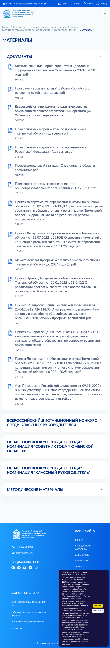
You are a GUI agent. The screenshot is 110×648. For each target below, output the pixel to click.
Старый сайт (17, 628)
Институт (79, 540)
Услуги (78, 566)
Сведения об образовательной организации (24, 3)
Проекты (71, 27)
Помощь (102, 3)
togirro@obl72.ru (22, 552)
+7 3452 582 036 (22, 547)
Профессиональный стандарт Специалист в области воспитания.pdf (57, 169)
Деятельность (19, 27)
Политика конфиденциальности (27, 621)
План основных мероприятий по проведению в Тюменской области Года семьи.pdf (52, 132)
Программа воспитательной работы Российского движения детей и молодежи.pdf (54, 91)
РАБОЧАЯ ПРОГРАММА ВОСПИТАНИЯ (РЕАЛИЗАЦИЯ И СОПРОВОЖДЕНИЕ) (39, 30)
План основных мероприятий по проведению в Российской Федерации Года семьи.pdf (52, 151)
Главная (5, 27)
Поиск (88, 3)
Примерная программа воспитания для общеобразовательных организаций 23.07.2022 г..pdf (58, 188)
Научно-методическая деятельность (47, 27)
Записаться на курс (69, 3)
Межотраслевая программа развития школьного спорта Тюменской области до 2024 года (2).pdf (54, 270)
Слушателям (81, 561)
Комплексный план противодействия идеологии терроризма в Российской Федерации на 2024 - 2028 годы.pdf (57, 70)
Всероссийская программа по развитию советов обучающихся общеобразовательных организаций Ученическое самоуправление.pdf (55, 111)
